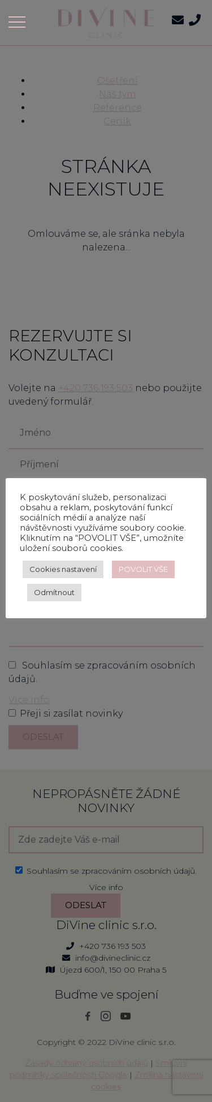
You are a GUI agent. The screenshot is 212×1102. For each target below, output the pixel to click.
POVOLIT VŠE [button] (143, 569)
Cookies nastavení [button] (63, 569)
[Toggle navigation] (20, 22)
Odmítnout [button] (54, 592)
